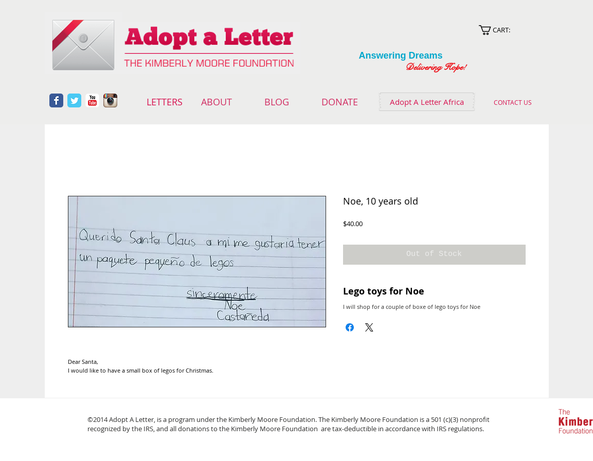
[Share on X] (369, 327)
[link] (506, 30)
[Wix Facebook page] (56, 100)
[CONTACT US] (513, 102)
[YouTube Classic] (92, 100)
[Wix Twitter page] (74, 100)
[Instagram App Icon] (110, 100)
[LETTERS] (165, 102)
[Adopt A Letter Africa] (427, 102)
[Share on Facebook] (350, 327)
